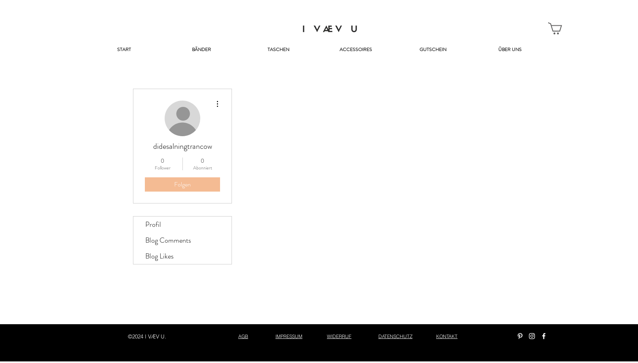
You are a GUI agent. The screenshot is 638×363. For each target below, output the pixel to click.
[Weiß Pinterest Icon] (520, 336)
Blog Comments (168, 240)
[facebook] (544, 336)
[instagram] (532, 336)
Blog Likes (159, 256)
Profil (153, 224)
